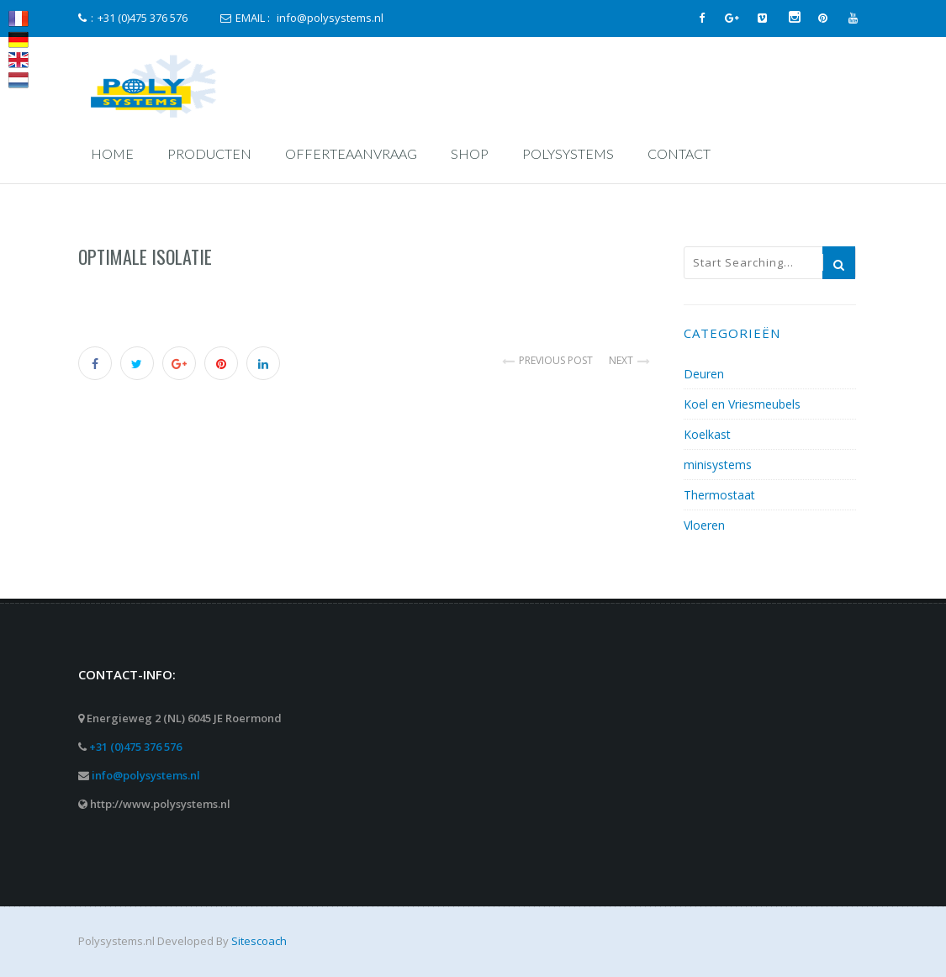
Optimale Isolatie (145, 256)
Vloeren (704, 525)
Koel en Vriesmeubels (742, 404)
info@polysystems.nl (146, 775)
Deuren (704, 374)
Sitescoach (259, 940)
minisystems (718, 465)
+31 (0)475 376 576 (135, 746)
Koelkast (707, 434)
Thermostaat (719, 495)
